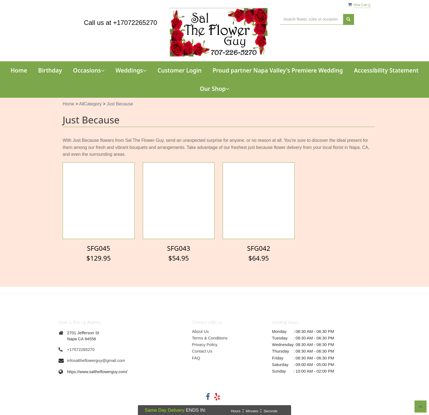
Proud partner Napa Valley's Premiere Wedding (278, 70)
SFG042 (258, 248)
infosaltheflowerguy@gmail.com (96, 360)
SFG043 (178, 248)
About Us (200, 331)
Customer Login (180, 70)
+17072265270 (81, 349)
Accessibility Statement (386, 70)
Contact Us (202, 351)
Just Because (120, 104)
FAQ (196, 358)
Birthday (50, 70)
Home (18, 70)
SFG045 (98, 248)
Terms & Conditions (210, 338)
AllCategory (90, 104)
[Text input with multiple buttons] (311, 19)
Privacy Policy (205, 344)
